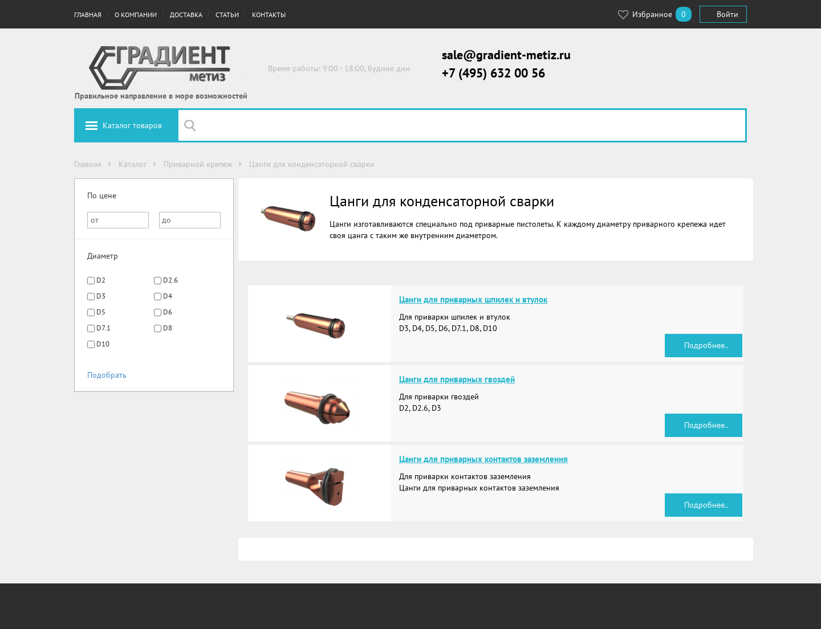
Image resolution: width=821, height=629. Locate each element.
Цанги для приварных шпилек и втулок (473, 299)
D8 (167, 328)
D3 (100, 296)
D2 (100, 280)
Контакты (269, 14)
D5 (100, 312)
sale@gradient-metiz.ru (506, 55)
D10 (102, 344)
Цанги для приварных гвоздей (457, 379)
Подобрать (107, 375)
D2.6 (170, 280)
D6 (167, 312)
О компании (136, 14)
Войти (727, 14)
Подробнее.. (706, 345)
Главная (87, 14)
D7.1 (103, 328)
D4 (167, 296)
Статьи (227, 14)
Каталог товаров (132, 125)
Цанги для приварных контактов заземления (483, 459)
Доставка (186, 14)
